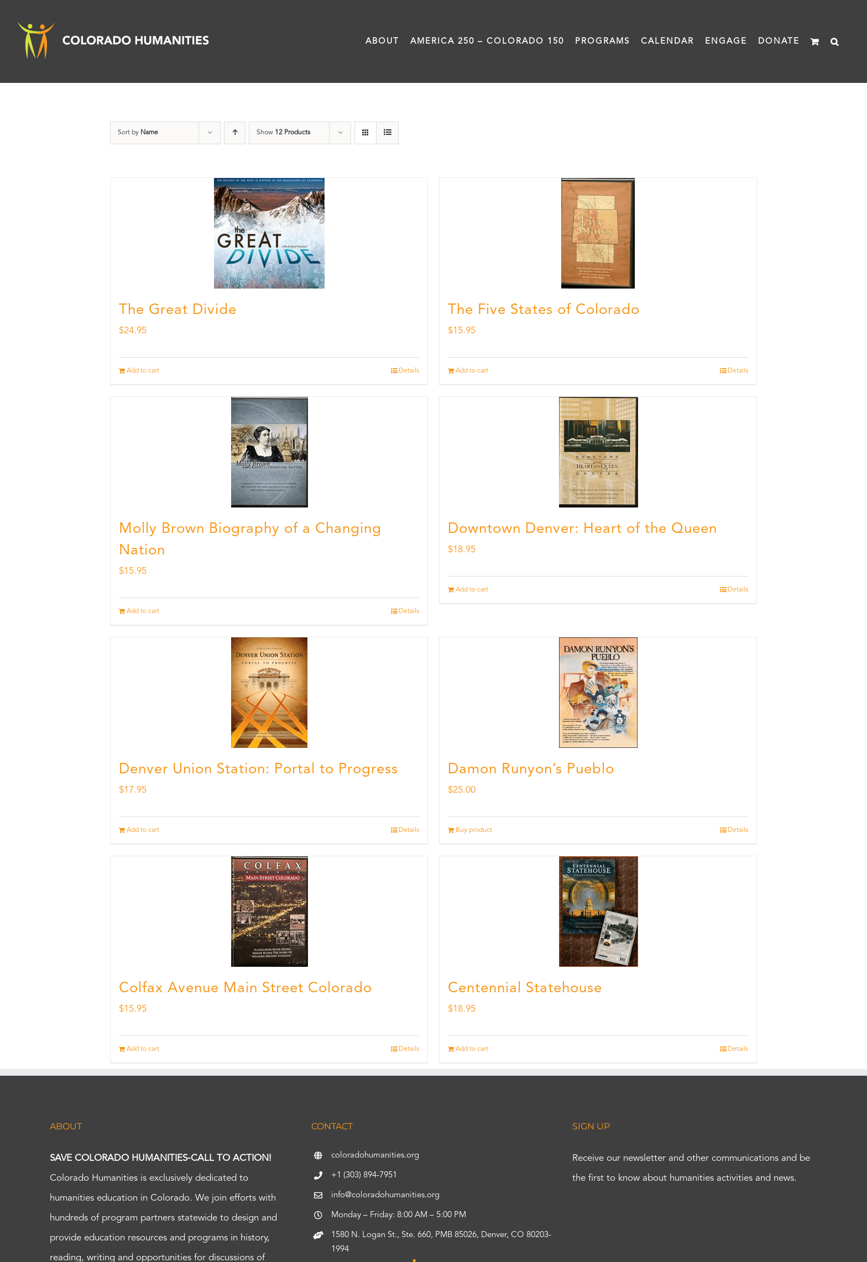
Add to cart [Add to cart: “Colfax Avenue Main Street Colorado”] (143, 1049)
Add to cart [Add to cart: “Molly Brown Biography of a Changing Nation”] (143, 611)
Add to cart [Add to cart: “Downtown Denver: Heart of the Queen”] (472, 590)
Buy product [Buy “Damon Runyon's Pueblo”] (474, 830)
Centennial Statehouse (525, 988)
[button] (835, 41)
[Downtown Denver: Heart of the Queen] (598, 452)
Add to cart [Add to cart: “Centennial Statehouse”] (472, 1049)
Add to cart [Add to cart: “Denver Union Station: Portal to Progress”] (143, 830)
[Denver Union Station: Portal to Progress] (269, 692)
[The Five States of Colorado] (598, 233)
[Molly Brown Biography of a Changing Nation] (269, 452)
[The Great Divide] (269, 233)
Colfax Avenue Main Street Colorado (245, 988)
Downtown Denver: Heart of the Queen (582, 529)
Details (409, 371)
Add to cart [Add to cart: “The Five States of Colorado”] (472, 371)
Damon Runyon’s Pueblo (531, 769)
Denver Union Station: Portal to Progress (258, 769)
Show (283, 132)
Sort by (138, 132)
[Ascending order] (235, 133)
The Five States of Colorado (544, 310)
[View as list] (387, 133)
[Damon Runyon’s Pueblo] (598, 692)
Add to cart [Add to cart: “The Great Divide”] (143, 371)
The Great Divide (178, 310)
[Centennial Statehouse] (598, 911)
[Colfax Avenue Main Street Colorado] (269, 911)
